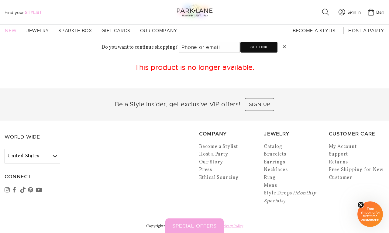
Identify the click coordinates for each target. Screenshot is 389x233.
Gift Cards (116, 30)
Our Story (211, 162)
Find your (23, 12)
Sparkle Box (75, 30)
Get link (258, 47)
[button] (326, 12)
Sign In (350, 12)
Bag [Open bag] (376, 12)
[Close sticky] (360, 204)
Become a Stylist (315, 30)
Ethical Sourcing (219, 177)
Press (205, 169)
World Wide (22, 137)
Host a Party (366, 30)
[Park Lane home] (194, 12)
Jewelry (37, 30)
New (11, 30)
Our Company (158, 30)
